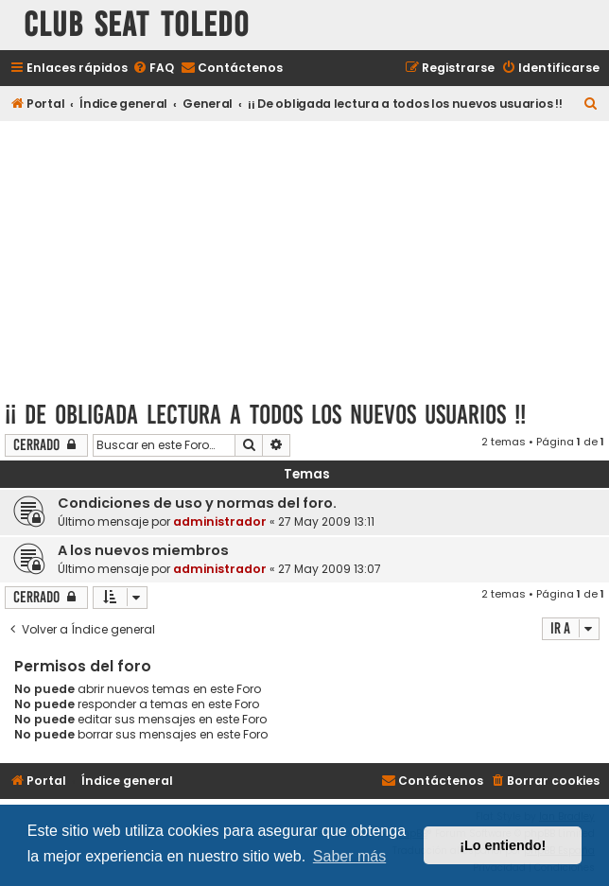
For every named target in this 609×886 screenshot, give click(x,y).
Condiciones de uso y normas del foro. (197, 503)
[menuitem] (153, 68)
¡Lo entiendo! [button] (503, 845)
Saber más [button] (349, 856)
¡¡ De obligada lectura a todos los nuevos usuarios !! (265, 414)
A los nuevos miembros (143, 550)
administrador (220, 521)
